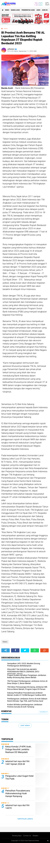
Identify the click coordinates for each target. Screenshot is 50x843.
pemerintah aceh (28, 10)
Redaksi (35, 836)
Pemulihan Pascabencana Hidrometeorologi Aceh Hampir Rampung (17, 793)
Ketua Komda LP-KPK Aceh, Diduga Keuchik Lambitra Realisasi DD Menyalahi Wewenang (18, 750)
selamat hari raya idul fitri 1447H (17, 806)
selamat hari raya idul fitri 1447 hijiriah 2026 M (17, 762)
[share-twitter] (25, 650)
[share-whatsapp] (35, 650)
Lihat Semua (25, 725)
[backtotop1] (48, 841)
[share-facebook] (15, 650)
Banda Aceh (15, 10)
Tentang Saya (16, 836)
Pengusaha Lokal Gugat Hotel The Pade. (19, 777)
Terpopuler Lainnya (25, 819)
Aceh (38, 10)
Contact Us (27, 836)
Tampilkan (43, 712)
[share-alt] (5, 650)
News (7, 10)
